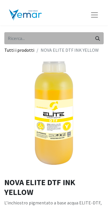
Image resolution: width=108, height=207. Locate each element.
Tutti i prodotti (19, 50)
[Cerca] (98, 38)
